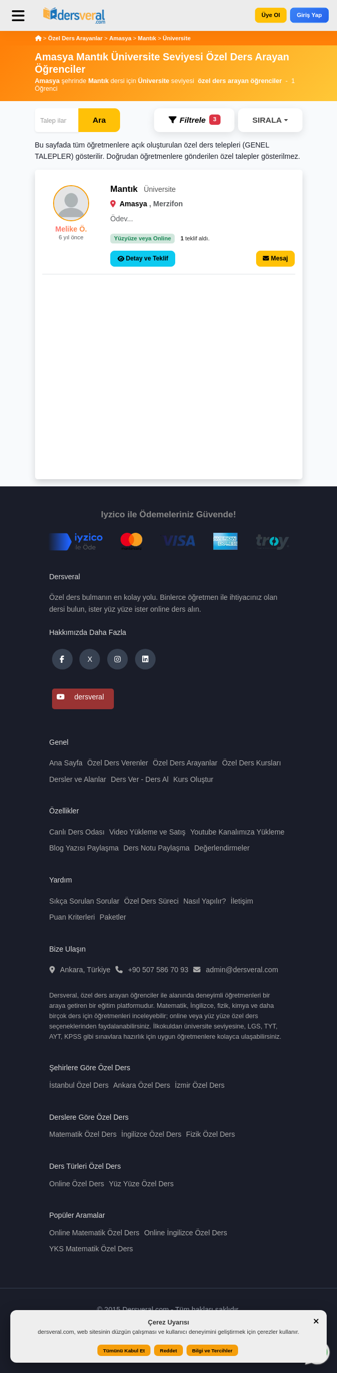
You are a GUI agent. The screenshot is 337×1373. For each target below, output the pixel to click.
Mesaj (275, 259)
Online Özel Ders (77, 1184)
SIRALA (267, 120)
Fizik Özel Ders (210, 1134)
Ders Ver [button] (125, 779)
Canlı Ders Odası (77, 832)
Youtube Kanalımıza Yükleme (237, 832)
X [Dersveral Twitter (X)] (90, 659)
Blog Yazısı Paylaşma (84, 848)
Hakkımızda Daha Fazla (87, 632)
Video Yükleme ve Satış (147, 832)
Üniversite (177, 38)
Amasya (120, 38)
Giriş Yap (309, 14)
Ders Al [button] (156, 779)
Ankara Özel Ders (141, 1085)
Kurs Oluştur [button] (193, 779)
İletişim (242, 901)
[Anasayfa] (38, 38)
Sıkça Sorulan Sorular (84, 901)
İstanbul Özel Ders (79, 1085)
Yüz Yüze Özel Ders (141, 1184)
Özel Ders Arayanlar (76, 38)
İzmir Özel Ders (199, 1085)
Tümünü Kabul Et (124, 1350)
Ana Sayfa (66, 763)
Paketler (112, 917)
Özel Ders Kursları (251, 763)
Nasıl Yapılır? (204, 901)
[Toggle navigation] (25, 19)
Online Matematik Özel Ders (94, 1233)
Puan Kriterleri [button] (72, 917)
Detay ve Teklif (142, 258)
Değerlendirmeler (221, 848)
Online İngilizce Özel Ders (185, 1233)
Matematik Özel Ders (83, 1134)
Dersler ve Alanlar (78, 779)
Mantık (147, 38)
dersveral (80, 697)
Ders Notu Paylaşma (156, 848)
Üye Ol (270, 14)
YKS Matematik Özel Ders (91, 1249)
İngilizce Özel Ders (151, 1134)
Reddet (168, 1350)
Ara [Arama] (99, 120)
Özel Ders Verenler (117, 763)
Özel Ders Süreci (151, 901)
